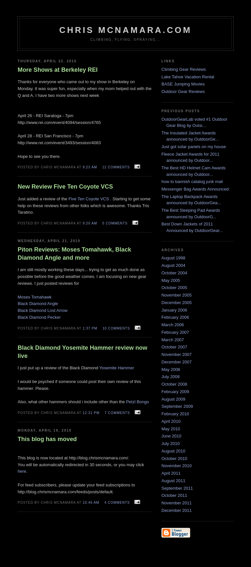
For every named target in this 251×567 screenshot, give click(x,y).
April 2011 (171, 473)
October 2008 (174, 384)
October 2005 (174, 287)
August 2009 (173, 399)
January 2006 (174, 310)
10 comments (116, 328)
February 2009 (175, 391)
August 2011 (173, 480)
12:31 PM (91, 413)
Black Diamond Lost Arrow (42, 310)
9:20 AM (90, 223)
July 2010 (170, 443)
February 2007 (175, 332)
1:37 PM (90, 328)
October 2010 (174, 458)
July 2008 (170, 376)
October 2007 (174, 347)
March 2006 (172, 324)
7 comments (117, 413)
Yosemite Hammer (116, 367)
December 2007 (176, 362)
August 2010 (173, 451)
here (22, 471)
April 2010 (171, 421)
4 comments (117, 502)
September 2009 (177, 406)
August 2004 (173, 265)
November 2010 (176, 465)
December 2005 (176, 302)
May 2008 (170, 369)
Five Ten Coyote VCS (88, 198)
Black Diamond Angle (38, 303)
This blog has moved (47, 439)
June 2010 (171, 436)
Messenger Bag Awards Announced (195, 189)
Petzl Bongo (137, 401)
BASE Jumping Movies (183, 84)
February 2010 (175, 413)
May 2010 (170, 428)
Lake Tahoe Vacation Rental (187, 76)
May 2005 (170, 280)
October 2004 (174, 272)
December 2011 (176, 510)
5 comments (115, 223)
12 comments (116, 167)
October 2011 (174, 495)
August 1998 (173, 257)
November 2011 (176, 502)
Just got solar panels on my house (193, 146)
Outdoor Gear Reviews (183, 91)
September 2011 (177, 488)
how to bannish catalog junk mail (192, 181)
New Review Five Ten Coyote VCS (65, 186)
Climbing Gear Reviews (183, 69)
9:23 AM (90, 167)
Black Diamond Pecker (39, 317)
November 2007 (176, 354)
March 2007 (172, 339)
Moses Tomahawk (35, 297)
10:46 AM (91, 502)
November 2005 (176, 295)
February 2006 (175, 317)
